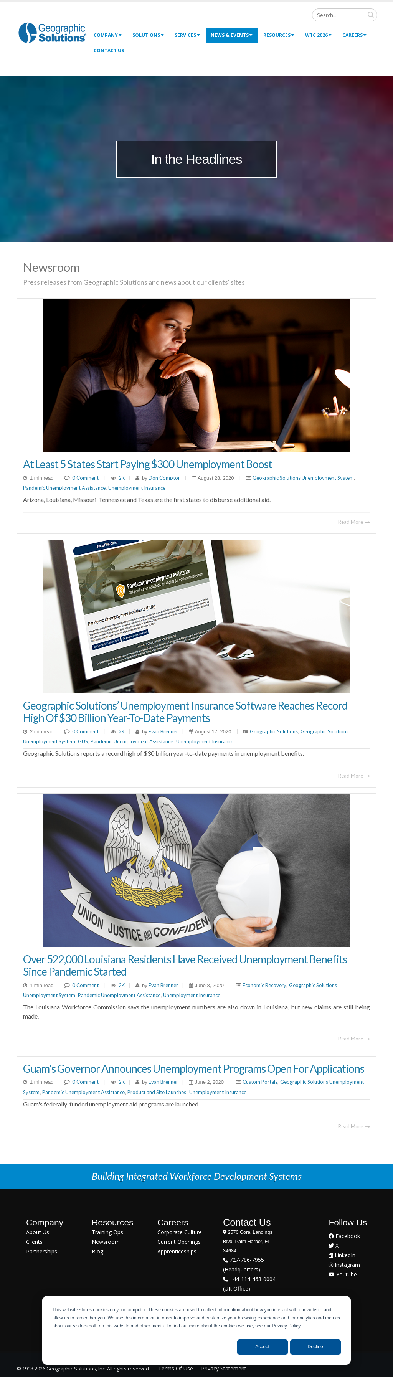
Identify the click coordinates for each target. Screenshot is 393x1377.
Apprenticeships (176, 1251)
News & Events (232, 35)
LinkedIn (342, 1255)
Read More (354, 522)
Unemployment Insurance (136, 488)
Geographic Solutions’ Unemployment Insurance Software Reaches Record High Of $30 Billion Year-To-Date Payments (185, 711)
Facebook (344, 1236)
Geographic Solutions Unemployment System (303, 478)
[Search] (344, 14)
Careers (354, 35)
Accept (262, 1346)
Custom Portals (260, 1082)
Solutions (148, 35)
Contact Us (109, 50)
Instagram (344, 1264)
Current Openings (179, 1241)
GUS (83, 741)
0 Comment (85, 478)
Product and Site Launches (156, 1092)
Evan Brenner (162, 731)
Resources (278, 35)
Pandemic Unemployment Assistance (64, 488)
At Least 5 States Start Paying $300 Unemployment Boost (147, 464)
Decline (315, 1346)
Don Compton (164, 478)
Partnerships (41, 1251)
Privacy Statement (223, 1368)
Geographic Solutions (274, 731)
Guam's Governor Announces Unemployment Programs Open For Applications (193, 1068)
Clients (34, 1241)
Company (108, 35)
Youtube (343, 1274)
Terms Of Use (175, 1368)
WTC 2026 (318, 35)
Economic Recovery (264, 985)
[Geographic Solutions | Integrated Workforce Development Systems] (52, 32)
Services (187, 35)
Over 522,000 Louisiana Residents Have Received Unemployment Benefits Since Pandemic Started (185, 965)
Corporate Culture (179, 1232)
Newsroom (106, 1241)
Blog (97, 1251)
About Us (37, 1232)
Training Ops (107, 1232)
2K (122, 478)
